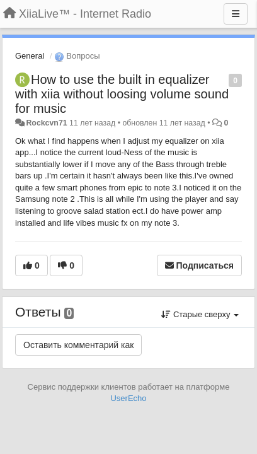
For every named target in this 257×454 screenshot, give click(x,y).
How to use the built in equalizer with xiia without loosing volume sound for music (122, 94)
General (29, 56)
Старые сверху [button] (200, 314)
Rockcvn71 (46, 123)
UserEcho (128, 398)
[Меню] (236, 14)
